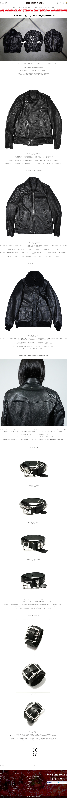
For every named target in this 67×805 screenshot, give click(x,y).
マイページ (2, 778)
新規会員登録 (2, 776)
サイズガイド (15, 776)
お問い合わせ (29, 788)
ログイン (1, 780)
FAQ (14, 790)
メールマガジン (16, 786)
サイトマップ (29, 790)
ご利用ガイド (15, 788)
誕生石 (14, 782)
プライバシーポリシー (31, 778)
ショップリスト (30, 786)
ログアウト (2, 782)
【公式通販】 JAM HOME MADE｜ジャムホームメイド (9, 765)
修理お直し (15, 778)
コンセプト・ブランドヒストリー (33, 784)
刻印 (14, 780)
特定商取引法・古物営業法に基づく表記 (34, 776)
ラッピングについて (16, 784)
